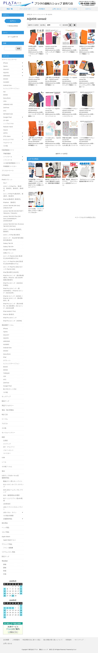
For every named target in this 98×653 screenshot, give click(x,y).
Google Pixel (7, 117)
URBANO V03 (8, 104)
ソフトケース (7, 160)
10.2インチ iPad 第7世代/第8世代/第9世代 (13, 239)
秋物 (4, 571)
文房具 (5, 440)
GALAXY (6, 69)
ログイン (88, 9)
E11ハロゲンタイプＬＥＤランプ (13, 486)
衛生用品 (5, 523)
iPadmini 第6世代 (9, 202)
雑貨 (3, 437)
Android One (7, 85)
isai (4, 91)
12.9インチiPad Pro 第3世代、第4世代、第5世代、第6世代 (13, 188)
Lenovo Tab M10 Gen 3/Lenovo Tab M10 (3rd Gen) (13, 225)
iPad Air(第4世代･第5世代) (12, 199)
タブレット (7, 360)
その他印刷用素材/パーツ (11, 163)
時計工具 (5, 414)
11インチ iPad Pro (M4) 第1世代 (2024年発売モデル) (13, 263)
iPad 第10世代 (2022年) (11, 272)
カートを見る (72, 9)
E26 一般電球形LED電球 (11, 495)
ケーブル (5, 419)
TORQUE (6, 373)
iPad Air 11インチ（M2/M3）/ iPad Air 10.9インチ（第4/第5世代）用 (13, 298)
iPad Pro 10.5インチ (10, 317)
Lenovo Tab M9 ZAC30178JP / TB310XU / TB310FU (13, 212)
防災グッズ (5, 556)
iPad (4, 357)
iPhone (5, 63)
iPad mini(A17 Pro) (9, 311)
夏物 (4, 567)
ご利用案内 (41, 9)
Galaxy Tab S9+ (8, 246)
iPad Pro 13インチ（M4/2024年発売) (13, 284)
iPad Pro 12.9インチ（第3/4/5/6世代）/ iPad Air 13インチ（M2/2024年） (13, 291)
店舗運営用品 (7, 519)
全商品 (29, 14)
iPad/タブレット (7, 179)
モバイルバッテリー (8, 432)
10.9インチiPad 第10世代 (11, 235)
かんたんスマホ (8, 139)
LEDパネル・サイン (9, 512)
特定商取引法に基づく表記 (31, 640)
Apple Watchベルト (9, 540)
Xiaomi (5, 130)
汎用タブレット (8, 253)
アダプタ (5, 423)
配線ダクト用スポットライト (12, 481)
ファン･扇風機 (8, 548)
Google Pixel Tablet (9, 249)
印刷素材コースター (10, 166)
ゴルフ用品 (5, 532)
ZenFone (6, 107)
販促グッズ (5, 401)
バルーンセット (8, 450)
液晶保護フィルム (8, 325)
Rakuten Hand (8, 127)
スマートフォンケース (39, 14)
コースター (7, 453)
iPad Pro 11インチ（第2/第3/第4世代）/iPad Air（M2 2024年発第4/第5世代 (13, 278)
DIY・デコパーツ (9, 447)
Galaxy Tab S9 (8, 243)
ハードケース (7, 157)
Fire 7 (5, 183)
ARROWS (6, 76)
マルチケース (7, 142)
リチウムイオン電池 (8, 552)
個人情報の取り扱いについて (53, 640)
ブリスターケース (8, 170)
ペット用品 (5, 527)
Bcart (74, 649)
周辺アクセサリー (8, 405)
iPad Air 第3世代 (8, 314)
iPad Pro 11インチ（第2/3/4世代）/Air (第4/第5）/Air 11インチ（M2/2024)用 (13, 306)
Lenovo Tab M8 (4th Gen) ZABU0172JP (11, 207)
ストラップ (7, 444)
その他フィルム (7, 466)
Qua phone (7, 98)
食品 (3, 471)
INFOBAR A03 (8, 114)
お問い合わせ (56, 9)
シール (4, 462)
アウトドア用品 (7, 544)
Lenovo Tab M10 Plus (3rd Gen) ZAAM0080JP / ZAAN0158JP (11, 218)
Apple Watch (6, 536)
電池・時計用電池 (8, 410)
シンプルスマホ (8, 123)
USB (3, 457)
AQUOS (50, 14)
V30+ (5, 101)
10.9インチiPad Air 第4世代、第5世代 (13, 230)
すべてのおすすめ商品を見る (86, 217)
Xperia (5, 66)
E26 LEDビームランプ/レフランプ (13, 491)
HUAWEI (6, 82)
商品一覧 (10, 9)
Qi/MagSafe (6, 175)
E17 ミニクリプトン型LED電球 (12, 499)
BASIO (5, 367)
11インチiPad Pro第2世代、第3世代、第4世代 (13, 195)
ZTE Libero (7, 136)
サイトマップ (79, 640)
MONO (5, 95)
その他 (5, 146)
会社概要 (6, 640)
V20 (4, 376)
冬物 (4, 574)
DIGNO (5, 79)
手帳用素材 (7, 153)
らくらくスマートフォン (11, 88)
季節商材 (5, 561)
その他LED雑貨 (8, 515)
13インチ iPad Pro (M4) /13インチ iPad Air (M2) (13, 268)
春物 (4, 564)
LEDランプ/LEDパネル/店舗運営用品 (10, 477)
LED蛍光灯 (7, 504)
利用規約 (69, 640)
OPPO (5, 133)
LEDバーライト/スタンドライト (13, 508)
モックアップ (6, 396)
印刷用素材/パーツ (8, 150)
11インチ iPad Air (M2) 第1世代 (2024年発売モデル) (12, 257)
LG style (6, 120)
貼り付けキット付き (10, 389)
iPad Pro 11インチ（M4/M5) (12, 321)
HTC (4, 111)
